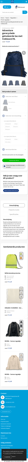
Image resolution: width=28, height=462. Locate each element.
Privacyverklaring (5, 448)
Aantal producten (9, 149)
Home (2, 18)
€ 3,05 (8, 348)
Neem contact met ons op (11, 190)
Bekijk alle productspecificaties (10, 46)
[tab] (14, 205)
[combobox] (12, 12)
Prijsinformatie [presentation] (14, 210)
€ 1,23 (8, 282)
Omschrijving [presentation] (14, 205)
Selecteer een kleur (10, 96)
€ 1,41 (8, 315)
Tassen (7, 18)
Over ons (3, 419)
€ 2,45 (8, 381)
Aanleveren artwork (6, 424)
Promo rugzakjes (5, 20)
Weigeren (14, 456)
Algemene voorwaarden (7, 445)
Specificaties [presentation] (14, 214)
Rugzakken (13, 18)
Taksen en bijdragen (6, 426)
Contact (3, 436)
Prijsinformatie (5, 421)
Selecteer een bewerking (11, 116)
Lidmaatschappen (5, 428)
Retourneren (4, 438)
